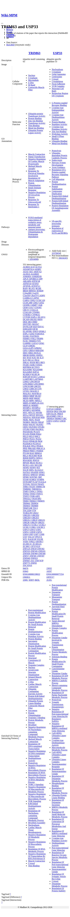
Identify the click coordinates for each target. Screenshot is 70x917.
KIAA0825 (27, 372)
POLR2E (27, 446)
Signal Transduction (36, 157)
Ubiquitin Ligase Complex (59, 760)
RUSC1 (39, 463)
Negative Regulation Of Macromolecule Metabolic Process (37, 789)
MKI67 (37, 398)
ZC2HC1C (27, 544)
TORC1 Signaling (36, 784)
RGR (40, 455)
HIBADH (39, 350)
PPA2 (33, 446)
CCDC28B (27, 303)
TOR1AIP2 (35, 496)
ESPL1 (26, 334)
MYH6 (39, 412)
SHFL (31, 470)
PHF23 (26, 439)
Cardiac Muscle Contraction (35, 685)
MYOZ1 (39, 415)
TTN (34, 510)
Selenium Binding (59, 657)
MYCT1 (31, 412)
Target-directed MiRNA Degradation (58, 623)
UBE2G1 (27, 520)
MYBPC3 (27, 410)
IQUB (32, 362)
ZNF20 (34, 549)
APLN (25, 279)
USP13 (26, 529)
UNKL (33, 527)
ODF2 (25, 427)
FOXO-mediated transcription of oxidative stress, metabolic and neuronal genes (35, 222)
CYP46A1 (35, 315)
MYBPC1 (27, 408)
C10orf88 (27, 293)
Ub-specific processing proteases (57, 223)
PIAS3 (26, 441)
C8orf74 (33, 295)
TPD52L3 (27, 498)
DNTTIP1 (27, 324)
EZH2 (32, 334)
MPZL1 (38, 401)
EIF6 (48, 414)
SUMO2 (32, 479)
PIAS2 (38, 439)
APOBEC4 (33, 279)
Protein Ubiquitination (34, 184)
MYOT (32, 415)
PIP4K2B (33, 441)
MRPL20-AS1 (37, 403)
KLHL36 (36, 374)
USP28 (32, 532)
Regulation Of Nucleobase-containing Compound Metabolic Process (36, 815)
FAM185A (39, 334)
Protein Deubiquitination (59, 183)
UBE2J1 (41, 520)
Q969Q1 (26, 577)
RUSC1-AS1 (28, 465)
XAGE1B (32, 539)
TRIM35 (41, 501)
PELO (31, 436)
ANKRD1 (27, 276)
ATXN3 (35, 283)
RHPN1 (32, 458)
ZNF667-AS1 (29, 561)
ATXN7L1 (35, 286)
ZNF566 (41, 553)
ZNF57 (26, 556)
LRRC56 (33, 389)
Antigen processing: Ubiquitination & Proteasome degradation (36, 233)
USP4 (25, 534)
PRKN (60, 414)
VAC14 (31, 537)
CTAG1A (34, 310)
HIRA (30, 353)
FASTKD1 (34, 336)
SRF (40, 477)
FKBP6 (40, 338)
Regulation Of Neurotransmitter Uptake (59, 771)
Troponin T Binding (36, 718)
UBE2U (41, 522)
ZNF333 (26, 551)
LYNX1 (26, 391)
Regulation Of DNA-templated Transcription (35, 746)
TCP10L (26, 484)
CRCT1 (26, 310)
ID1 (24, 358)
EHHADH (27, 329)
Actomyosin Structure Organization (33, 672)
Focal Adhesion (58, 84)
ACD (32, 267)
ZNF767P (39, 561)
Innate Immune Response (34, 189)
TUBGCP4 (27, 513)
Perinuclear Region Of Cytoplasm (60, 94)
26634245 (63, 258)
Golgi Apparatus (59, 74)
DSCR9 (62, 411)
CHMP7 (33, 305)
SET (38, 467)
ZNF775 (26, 563)
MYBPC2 (36, 408)
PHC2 (37, 436)
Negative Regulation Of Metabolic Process (37, 837)
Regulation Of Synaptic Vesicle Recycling (59, 876)
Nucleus (31, 75)
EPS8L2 (42, 331)
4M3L (37, 580)
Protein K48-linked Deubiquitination (60, 202)
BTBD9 (40, 291)
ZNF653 (34, 558)
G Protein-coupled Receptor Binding (59, 104)
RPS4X (26, 463)
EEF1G (40, 326)
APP (40, 279)
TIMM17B (40, 487)
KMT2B (26, 377)
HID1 (25, 353)
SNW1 (42, 472)
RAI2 (32, 453)
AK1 (31, 272)
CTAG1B (27, 312)
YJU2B (40, 539)
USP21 (26, 532)
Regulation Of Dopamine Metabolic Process (59, 778)
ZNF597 (40, 556)
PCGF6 (26, 434)
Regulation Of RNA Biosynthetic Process (37, 773)
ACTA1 (38, 267)
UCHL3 (42, 525)
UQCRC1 (41, 527)
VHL (48, 423)
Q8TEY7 (50, 577)
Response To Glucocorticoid (34, 200)
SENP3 (33, 467)
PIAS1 (32, 439)
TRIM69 (34, 506)
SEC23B (38, 465)
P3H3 (32, 429)
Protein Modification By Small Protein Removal (37, 624)
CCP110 (50, 409)
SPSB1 (42, 475)
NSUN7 (32, 424)
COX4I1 (38, 307)
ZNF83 (34, 563)
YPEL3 (32, 541)
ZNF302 (40, 549)
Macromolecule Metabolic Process (59, 748)
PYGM (26, 453)
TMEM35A (37, 489)
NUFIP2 (39, 424)
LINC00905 (39, 384)
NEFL (31, 420)
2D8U (25, 580)
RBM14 (38, 453)
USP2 (38, 529)
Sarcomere (32, 710)
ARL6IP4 (27, 281)
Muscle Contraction (36, 154)
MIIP (31, 398)
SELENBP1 (51, 416)
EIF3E (35, 329)
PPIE (25, 448)
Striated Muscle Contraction (35, 678)
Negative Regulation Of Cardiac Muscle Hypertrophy (37, 161)
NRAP (41, 422)
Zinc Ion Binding (35, 121)
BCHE (38, 288)
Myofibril (32, 725)
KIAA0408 (37, 369)
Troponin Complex (36, 665)
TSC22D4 (27, 510)
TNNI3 (33, 494)
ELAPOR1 (27, 331)
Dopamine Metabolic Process (59, 885)
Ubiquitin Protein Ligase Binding (35, 702)
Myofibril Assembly (36, 823)
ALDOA (26, 274)
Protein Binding (35, 118)
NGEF (37, 420)
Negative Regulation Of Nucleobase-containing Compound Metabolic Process (37, 732)
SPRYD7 (34, 475)
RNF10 (36, 460)
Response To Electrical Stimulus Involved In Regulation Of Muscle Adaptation (36, 176)
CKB (40, 305)
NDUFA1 (27, 417)
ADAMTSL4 (28, 269)
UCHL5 (26, 527)
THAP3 (40, 484)
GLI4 (25, 346)
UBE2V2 (27, 525)
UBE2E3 (35, 518)
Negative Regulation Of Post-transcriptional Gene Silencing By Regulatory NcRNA (60, 715)
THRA (26, 487)
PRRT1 (33, 451)
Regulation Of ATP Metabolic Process (60, 677)
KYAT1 (34, 377)
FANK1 (26, 336)
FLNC (25, 341)
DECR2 (33, 319)
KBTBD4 (27, 367)
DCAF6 (26, 319)
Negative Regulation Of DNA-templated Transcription (37, 753)
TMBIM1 (27, 489)
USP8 (41, 534)
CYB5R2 (27, 315)
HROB (26, 355)
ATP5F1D (27, 283)
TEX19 (34, 484)
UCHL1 (34, 525)
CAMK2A (27, 298)
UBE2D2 (35, 515)
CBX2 (32, 300)
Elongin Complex (59, 628)
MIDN (26, 398)
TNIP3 (26, 491)
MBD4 (26, 396)
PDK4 (38, 434)
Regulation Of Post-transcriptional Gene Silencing (60, 864)
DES (30, 322)
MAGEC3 (34, 391)
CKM (25, 307)
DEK (25, 322)
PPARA (39, 446)
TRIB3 (26, 501)
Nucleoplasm (57, 69)
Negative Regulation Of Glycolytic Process (37, 194)
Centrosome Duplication (57, 192)
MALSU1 (27, 393)
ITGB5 (26, 365)
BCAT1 (32, 288)
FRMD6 (32, 341)
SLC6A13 (39, 470)
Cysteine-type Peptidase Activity (59, 128)
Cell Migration (58, 179)
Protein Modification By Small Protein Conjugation (37, 648)
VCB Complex (58, 86)
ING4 (36, 360)
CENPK (26, 305)
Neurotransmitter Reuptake (59, 765)
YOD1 (26, 541)
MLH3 (26, 401)
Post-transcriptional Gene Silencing (60, 849)
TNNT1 (39, 494)
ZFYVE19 (35, 546)
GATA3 (34, 343)
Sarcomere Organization (33, 642)
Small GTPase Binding (58, 137)
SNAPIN (34, 472)
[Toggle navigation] (2, 23)
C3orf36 (26, 295)
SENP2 (26, 467)
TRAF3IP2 (36, 498)
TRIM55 (26, 506)
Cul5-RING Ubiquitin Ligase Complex (59, 735)
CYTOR (26, 317)
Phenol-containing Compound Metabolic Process (59, 687)
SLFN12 (26, 472)
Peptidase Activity (59, 124)
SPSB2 (26, 477)
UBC (64, 418)
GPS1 (25, 350)
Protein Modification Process (57, 632)
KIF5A (36, 372)
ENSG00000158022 (31, 574)
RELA (25, 455)
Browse (9, 30)
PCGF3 (36, 432)
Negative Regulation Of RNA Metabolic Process (37, 779)
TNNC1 (32, 491)
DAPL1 (34, 317)
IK (38, 358)
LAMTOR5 (28, 379)
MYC (25, 412)
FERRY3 (27, 338)
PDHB (32, 434)
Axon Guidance (58, 167)
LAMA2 (41, 377)
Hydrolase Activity (60, 134)
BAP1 (25, 288)
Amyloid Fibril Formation (58, 607)
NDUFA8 (36, 417)
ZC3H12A (37, 544)
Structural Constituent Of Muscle (34, 660)
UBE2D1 (27, 515)
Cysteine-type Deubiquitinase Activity (58, 117)
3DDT (31, 580)
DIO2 (56, 411)
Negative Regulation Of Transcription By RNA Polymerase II (37, 856)
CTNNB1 (35, 312)
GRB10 (31, 350)
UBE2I (34, 520)
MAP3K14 (36, 393)
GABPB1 (27, 343)
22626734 (10, 35)
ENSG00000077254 (55, 574)
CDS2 (41, 303)
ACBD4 (26, 267)
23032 (49, 568)
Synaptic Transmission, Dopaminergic (58, 704)
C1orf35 (35, 293)
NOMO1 (26, 422)
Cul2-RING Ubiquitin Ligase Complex (59, 754)
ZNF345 (34, 551)
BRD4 (25, 291)
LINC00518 (35, 381)
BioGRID (10, 45)
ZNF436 (26, 553)
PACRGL (40, 429)
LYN (39, 389)
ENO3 (35, 331)
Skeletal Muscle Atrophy (35, 167)
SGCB (25, 470)
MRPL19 (27, 403)
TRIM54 (34, 503)
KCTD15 (36, 367)
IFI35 (29, 358)
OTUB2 (26, 429)
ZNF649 (26, 558)
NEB (42, 417)
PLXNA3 (37, 444)
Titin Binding (34, 125)
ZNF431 (41, 551)
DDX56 (49, 411)
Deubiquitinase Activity (34, 759)
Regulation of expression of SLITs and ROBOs (60, 230)
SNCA (60, 416)
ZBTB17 (39, 541)
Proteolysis (56, 151)
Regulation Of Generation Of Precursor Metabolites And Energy (59, 824)
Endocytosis (57, 160)
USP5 (30, 534)
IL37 (42, 358)
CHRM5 (57, 409)
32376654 (56, 253)
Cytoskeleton (57, 81)
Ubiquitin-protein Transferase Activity (36, 115)
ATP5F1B (35, 281)
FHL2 (33, 338)
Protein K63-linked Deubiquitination (60, 197)
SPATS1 (26, 475)
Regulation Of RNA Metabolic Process (36, 850)
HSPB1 (32, 355)
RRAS (32, 463)
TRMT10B (27, 508)
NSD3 (25, 424)
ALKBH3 (35, 274)
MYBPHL (36, 410)
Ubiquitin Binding (59, 141)
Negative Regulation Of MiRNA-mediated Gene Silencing (59, 727)
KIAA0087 (27, 369)
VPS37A (38, 537)
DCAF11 (41, 317)
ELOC (54, 414)
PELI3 (25, 436)
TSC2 (35, 508)
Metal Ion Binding (36, 128)
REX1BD (33, 455)
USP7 (36, 534)
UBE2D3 (27, 518)
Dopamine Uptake (59, 673)
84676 (25, 568)
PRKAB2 (32, 448)
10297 (49, 571)
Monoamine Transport (57, 598)
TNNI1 (39, 491)
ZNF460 (34, 553)
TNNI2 (26, 494)
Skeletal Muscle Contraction (35, 740)
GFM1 (41, 343)
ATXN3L (27, 286)
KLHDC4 (27, 374)
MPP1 (31, 401)
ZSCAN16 (27, 565)
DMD (34, 322)
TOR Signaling (34, 801)
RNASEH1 (27, 460)
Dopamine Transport (56, 593)
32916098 (33, 259)
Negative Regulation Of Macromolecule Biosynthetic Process (37, 796)
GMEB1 (31, 346)
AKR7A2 (37, 272)
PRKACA (40, 448)
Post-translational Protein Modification (37, 611)
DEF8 (39, 319)
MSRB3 (34, 405)
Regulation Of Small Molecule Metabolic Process (59, 814)
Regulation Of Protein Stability (59, 889)
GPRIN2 (38, 348)
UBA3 (35, 513)
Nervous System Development (59, 163)
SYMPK (40, 479)
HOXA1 (37, 353)
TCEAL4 (42, 482)
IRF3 (42, 362)
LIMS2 (26, 381)
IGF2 (34, 358)
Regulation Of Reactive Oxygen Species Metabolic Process (59, 856)
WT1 (25, 539)
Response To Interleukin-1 (33, 205)
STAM (26, 479)
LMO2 (26, 389)
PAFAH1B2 (28, 432)
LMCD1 (37, 386)
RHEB (26, 458)
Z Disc (31, 82)
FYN (38, 341)
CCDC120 (40, 300)
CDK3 (35, 303)
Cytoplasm (32, 78)
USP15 (32, 529)
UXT (25, 537)
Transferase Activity (36, 123)
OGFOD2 (33, 427)
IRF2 (37, 362)
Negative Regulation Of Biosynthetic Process (37, 844)
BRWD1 (32, 291)
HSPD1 (39, 355)
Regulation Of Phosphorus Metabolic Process (59, 790)
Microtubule (33, 80)
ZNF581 (33, 556)
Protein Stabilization (57, 187)
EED (35, 326)
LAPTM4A (38, 379)
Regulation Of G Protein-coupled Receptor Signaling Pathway (60, 173)
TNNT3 (26, 496)
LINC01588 (28, 386)
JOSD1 (39, 365)
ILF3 (25, 360)
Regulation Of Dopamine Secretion (58, 802)
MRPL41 (27, 405)
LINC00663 (28, 384)
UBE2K (26, 522)
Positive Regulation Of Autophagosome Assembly (60, 208)
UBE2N (33, 522)
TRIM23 (33, 501)
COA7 (31, 307)
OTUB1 (41, 427)
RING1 (39, 458)
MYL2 (26, 415)
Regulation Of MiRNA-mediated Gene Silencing (59, 833)
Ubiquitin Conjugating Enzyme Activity (35, 691)
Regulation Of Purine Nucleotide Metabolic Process (59, 694)
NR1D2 (34, 422)
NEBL (25, 420)
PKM (40, 441)
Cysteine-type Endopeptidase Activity (58, 110)
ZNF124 (26, 549)
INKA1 (26, 362)
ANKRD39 (37, 276)
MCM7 (38, 396)
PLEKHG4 (27, 444)
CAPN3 (35, 298)
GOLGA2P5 (28, 348)
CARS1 (26, 300)
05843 (25, 571)
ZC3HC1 (27, 546)
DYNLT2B (27, 326)
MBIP (31, 396)
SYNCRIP (27, 482)
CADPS (41, 295)
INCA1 (31, 360)
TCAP (35, 482)
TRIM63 (34, 53)
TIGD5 (32, 487)
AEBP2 (38, 269)
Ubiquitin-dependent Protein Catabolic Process (59, 155)
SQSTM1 (33, 477)
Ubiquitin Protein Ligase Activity (35, 131)
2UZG (49, 580)
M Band (31, 85)
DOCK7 (35, 324)
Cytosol (55, 79)
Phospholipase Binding (58, 784)
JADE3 (32, 365)
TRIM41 (26, 503)
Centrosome (57, 76)
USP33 (57, 53)
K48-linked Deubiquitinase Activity (34, 806)
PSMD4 (39, 451)
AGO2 (26, 272)
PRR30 (26, 451)
